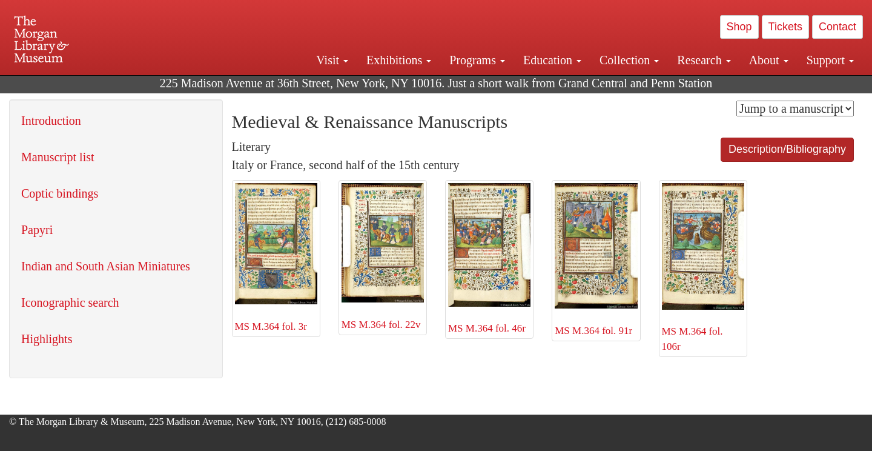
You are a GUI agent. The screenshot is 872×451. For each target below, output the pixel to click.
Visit (332, 60)
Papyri (37, 229)
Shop (739, 27)
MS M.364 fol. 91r (596, 259)
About (768, 60)
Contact (837, 27)
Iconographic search (70, 302)
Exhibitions (398, 60)
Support (830, 60)
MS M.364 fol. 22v (383, 256)
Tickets (785, 27)
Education (552, 60)
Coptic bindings (59, 193)
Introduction (51, 120)
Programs (477, 60)
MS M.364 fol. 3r (276, 257)
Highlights (46, 339)
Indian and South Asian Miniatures (105, 266)
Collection (629, 60)
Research (703, 60)
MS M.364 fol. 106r (703, 267)
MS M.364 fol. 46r (489, 258)
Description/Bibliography (787, 149)
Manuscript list (57, 157)
